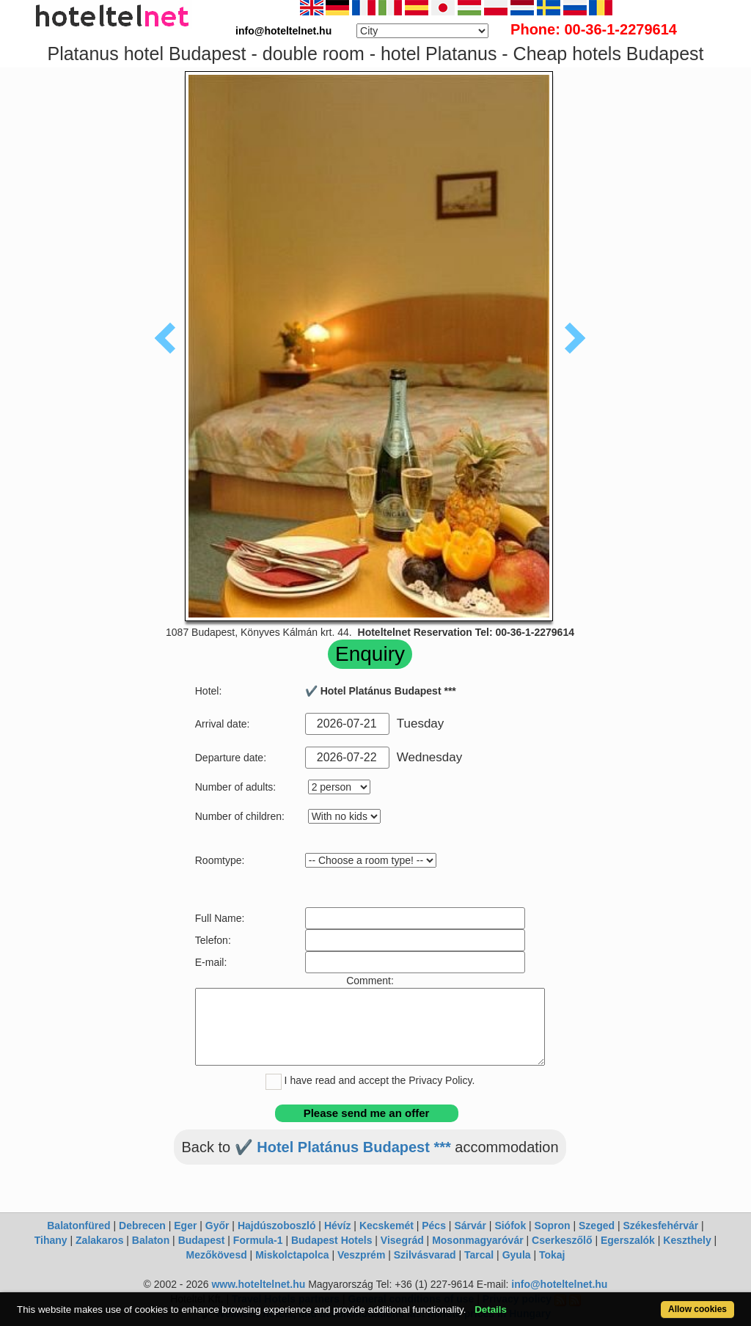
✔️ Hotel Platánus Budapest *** (343, 1147)
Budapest (201, 1240)
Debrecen (142, 1225)
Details (491, 1309)
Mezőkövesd (216, 1255)
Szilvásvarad (425, 1255)
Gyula (516, 1255)
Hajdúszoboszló (277, 1225)
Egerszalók (628, 1240)
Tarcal (479, 1255)
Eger (185, 1225)
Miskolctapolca (292, 1255)
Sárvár (470, 1225)
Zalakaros (99, 1240)
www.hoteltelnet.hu (258, 1284)
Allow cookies (697, 1309)
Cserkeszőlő (562, 1240)
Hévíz (337, 1225)
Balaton (150, 1240)
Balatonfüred (78, 1225)
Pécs (434, 1225)
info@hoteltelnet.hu (559, 1284)
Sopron (553, 1225)
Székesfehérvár (660, 1225)
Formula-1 (258, 1240)
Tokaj (552, 1255)
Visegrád (402, 1240)
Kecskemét (386, 1225)
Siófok (510, 1225)
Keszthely (687, 1240)
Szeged (597, 1225)
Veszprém (361, 1255)
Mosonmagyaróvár (477, 1240)
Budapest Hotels (331, 1240)
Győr (217, 1225)
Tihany (50, 1240)
